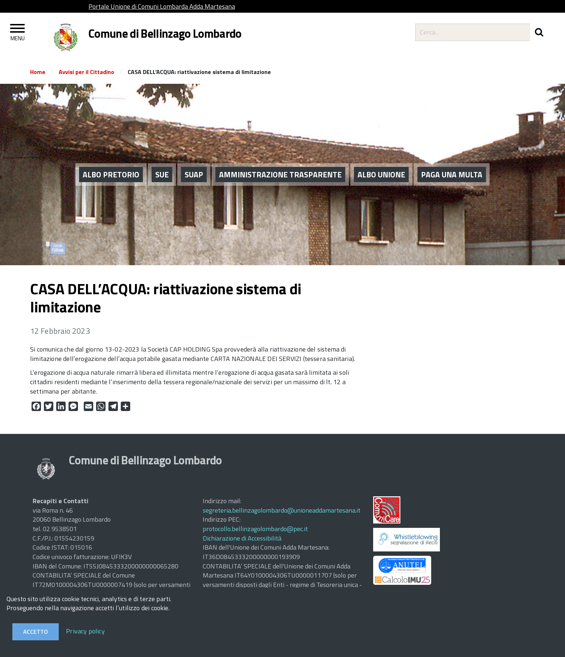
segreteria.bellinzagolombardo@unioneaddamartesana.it (281, 510)
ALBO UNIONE (381, 174)
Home (37, 71)
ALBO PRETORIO (111, 174)
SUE (162, 174)
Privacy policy (85, 631)
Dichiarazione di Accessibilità (242, 538)
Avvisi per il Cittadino (86, 71)
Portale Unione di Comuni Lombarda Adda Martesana (161, 6)
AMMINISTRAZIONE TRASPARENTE (280, 174)
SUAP (194, 174)
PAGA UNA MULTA (451, 174)
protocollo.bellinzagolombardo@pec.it (255, 529)
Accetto (35, 631)
